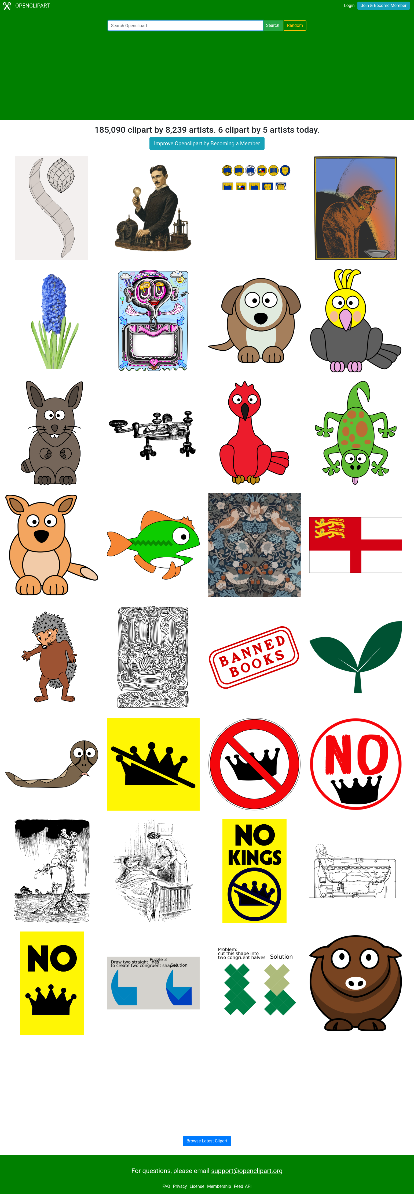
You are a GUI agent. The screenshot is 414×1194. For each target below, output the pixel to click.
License (197, 1186)
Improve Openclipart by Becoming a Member (207, 143)
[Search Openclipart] (185, 25)
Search (272, 25)
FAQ (166, 1186)
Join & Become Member (383, 5)
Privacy (180, 1186)
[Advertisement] (207, 75)
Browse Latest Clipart (207, 1140)
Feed (238, 1186)
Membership (219, 1186)
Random (295, 25)
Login (349, 5)
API (248, 1186)
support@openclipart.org (247, 1171)
